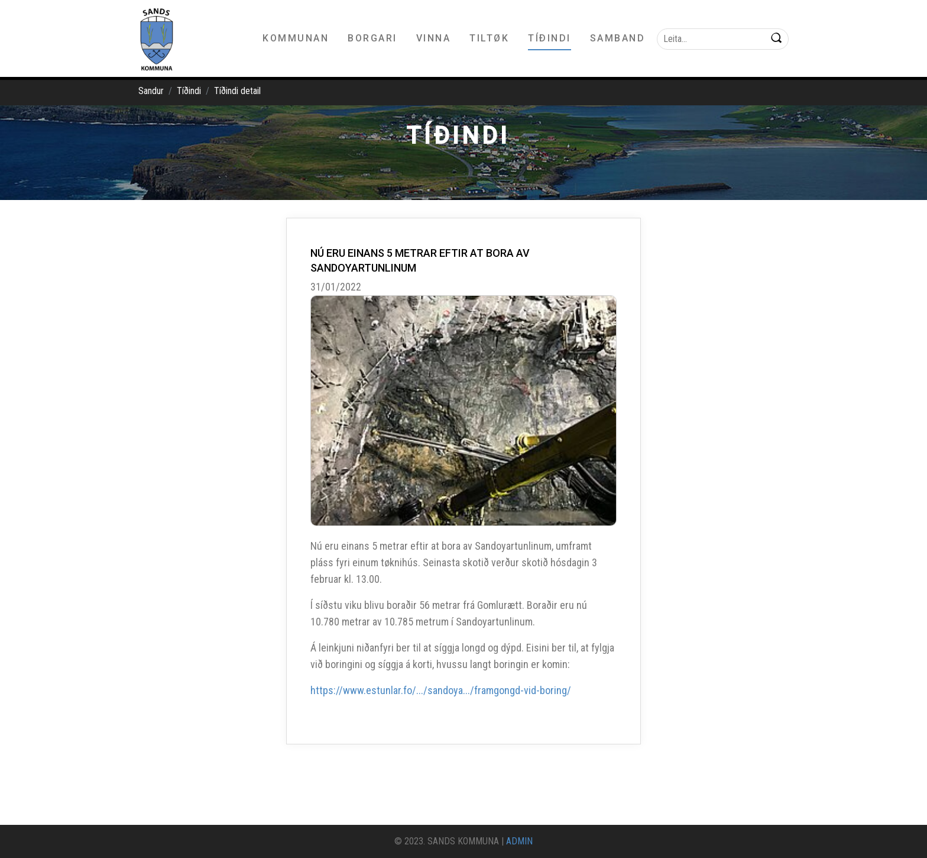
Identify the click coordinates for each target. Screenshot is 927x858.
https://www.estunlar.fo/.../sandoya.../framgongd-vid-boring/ (440, 690)
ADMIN (519, 841)
